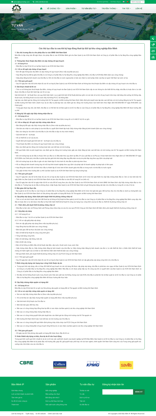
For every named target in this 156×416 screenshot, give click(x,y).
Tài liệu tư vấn (84, 391)
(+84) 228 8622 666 (41, 2)
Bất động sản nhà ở (52, 398)
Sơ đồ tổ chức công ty (19, 401)
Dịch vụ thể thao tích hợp (54, 401)
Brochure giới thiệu (102, 2)
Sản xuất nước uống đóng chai (56, 405)
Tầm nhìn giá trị (16, 398)
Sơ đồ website (41, 414)
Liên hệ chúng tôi (17, 414)
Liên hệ (139, 8)
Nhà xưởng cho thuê (53, 394)
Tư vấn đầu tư (89, 8)
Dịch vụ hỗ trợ (84, 398)
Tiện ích (82, 401)
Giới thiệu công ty (115, 2)
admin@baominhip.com (22, 2)
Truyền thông (109, 8)
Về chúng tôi (54, 8)
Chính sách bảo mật (55, 414)
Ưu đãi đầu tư (84, 405)
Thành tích (15, 405)
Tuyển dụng (29, 414)
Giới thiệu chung (17, 391)
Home (13, 29)
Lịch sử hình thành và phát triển (22, 394)
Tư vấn (82, 394)
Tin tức (126, 8)
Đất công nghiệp (51, 391)
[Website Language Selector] (137, 1)
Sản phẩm (71, 8)
